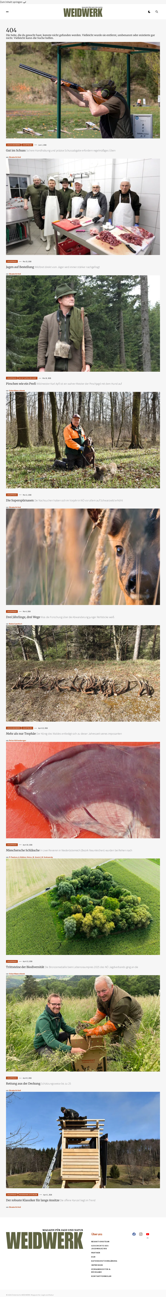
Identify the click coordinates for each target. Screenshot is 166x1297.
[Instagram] (140, 1238)
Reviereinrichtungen (28, 1195)
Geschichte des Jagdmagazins (100, 1250)
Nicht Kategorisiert (27, 378)
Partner (95, 1255)
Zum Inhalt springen (13, 1)
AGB (93, 1259)
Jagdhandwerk (13, 145)
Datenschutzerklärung (104, 1264)
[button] (7, 11)
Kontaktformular (101, 1276)
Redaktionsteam (100, 1244)
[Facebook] (134, 1238)
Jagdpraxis (27, 145)
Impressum (97, 1268)
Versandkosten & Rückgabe (106, 1272)
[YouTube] (147, 1238)
